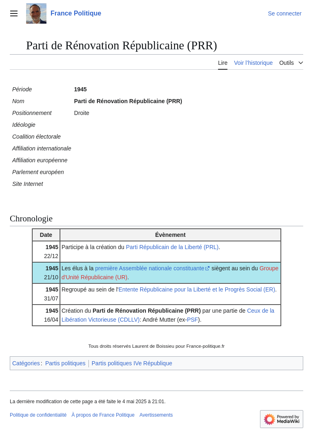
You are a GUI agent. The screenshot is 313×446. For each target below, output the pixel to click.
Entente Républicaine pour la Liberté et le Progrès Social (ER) (197, 289)
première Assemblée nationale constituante (150, 268)
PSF (192, 319)
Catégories (26, 363)
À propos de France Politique (102, 415)
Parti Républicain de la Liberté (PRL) (172, 247)
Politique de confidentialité (38, 415)
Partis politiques (65, 363)
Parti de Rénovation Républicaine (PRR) (147, 310)
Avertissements (156, 415)
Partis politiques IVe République (132, 363)
